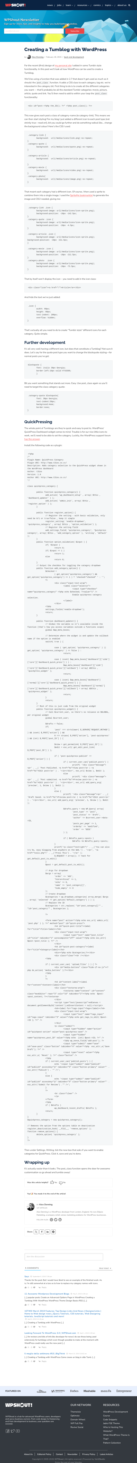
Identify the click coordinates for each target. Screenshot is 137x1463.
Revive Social (77, 1427)
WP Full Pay (77, 1423)
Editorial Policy (44, 1454)
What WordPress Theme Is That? (116, 1437)
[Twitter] (55, 1220)
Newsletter (72, 1454)
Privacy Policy (88, 1454)
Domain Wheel (78, 1419)
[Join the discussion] (63, 1256)
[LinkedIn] (60, 1220)
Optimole (75, 1415)
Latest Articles (106, 1454)
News (50, 5)
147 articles (42, 1208)
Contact (59, 1454)
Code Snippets (110, 1419)
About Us (28, 1454)
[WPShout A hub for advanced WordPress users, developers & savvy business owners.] (15, 5)
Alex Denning (37, 57)
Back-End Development (74, 57)
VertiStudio (100, 1459)
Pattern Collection (112, 1442)
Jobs (59, 5)
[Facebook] (7, 1432)
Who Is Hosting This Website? (113, 1429)
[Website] (51, 1220)
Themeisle (76, 1411)
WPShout (58, 1459)
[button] (72, 5)
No (62, 1182)
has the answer (32, 439)
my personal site (63, 65)
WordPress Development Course (115, 1413)
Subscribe (75, 31)
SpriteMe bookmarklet (81, 195)
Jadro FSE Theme (111, 1423)
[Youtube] (18, 1432)
